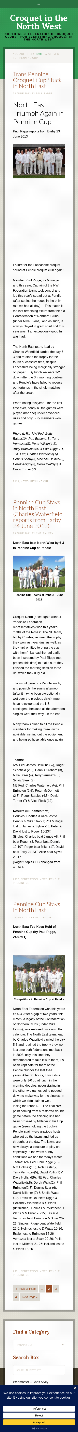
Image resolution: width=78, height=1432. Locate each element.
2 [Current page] (49, 1288)
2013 (16, 481)
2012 (16, 879)
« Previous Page (25, 1288)
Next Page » (30, 1297)
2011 (16, 1271)
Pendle (54, 879)
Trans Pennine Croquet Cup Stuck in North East (37, 79)
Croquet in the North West (39, 22)
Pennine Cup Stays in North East (36, 906)
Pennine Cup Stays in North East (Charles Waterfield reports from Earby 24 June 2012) (38, 513)
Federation (29, 879)
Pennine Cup (39, 481)
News (25, 481)
